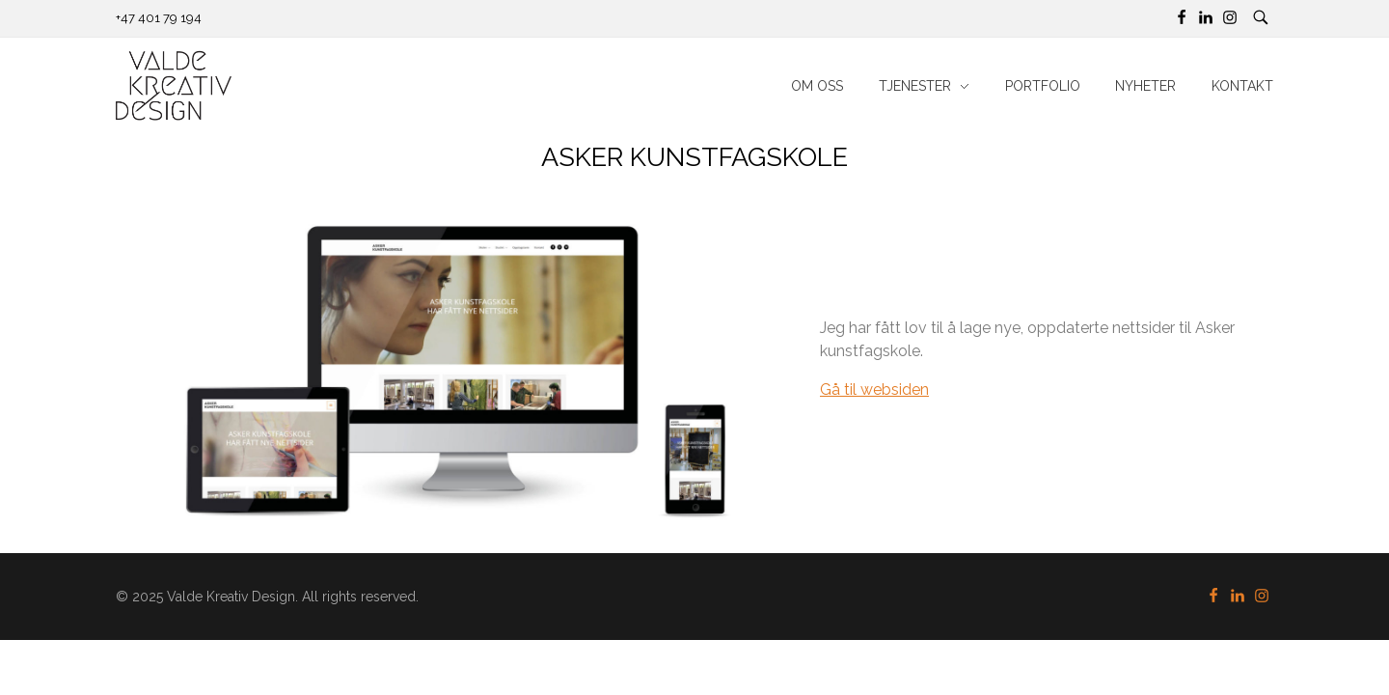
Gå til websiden (874, 389)
